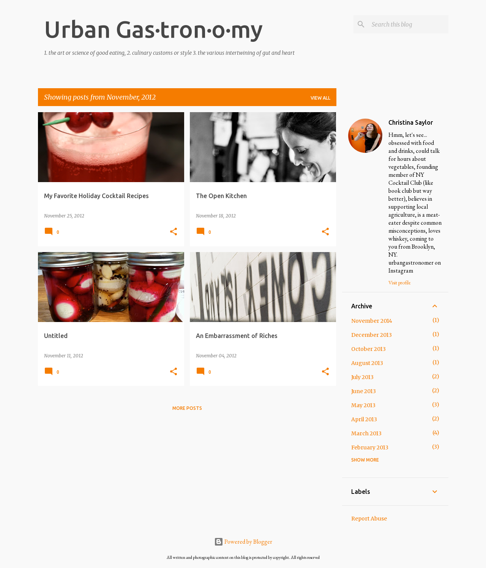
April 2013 (364, 419)
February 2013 (369, 447)
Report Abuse (369, 518)
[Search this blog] (408, 24)
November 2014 (371, 320)
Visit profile (399, 282)
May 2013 (363, 405)
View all (320, 97)
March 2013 (366, 433)
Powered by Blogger (243, 542)
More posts (187, 408)
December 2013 (371, 335)
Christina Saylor (410, 122)
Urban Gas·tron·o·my (153, 29)
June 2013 (363, 391)
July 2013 (362, 377)
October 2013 (368, 349)
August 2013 (367, 363)
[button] (173, 232)
